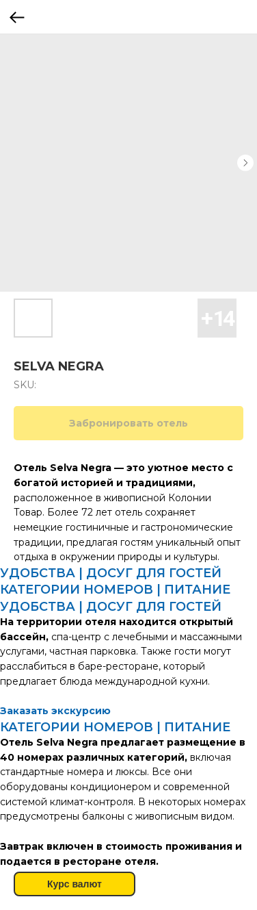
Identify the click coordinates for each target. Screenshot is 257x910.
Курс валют (74, 884)
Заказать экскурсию (55, 711)
